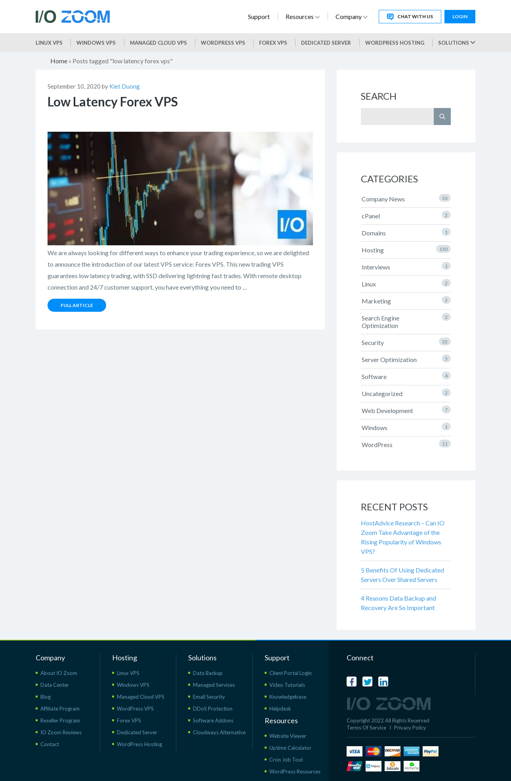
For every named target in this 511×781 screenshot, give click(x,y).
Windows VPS (96, 43)
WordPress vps (223, 43)
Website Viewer (287, 736)
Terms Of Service (366, 727)
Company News (406, 198)
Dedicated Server (326, 43)
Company (352, 16)
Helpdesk (280, 708)
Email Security (209, 697)
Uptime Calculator (290, 748)
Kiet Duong (124, 86)
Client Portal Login (290, 673)
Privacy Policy (410, 727)
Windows (406, 427)
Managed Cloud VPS (158, 43)
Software (406, 376)
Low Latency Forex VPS (113, 101)
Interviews (406, 266)
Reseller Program (60, 720)
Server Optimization (406, 358)
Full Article (77, 305)
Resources (303, 16)
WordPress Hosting (394, 43)
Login (459, 16)
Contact (49, 744)
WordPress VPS (135, 708)
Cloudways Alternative (219, 732)
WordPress (406, 444)
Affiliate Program (60, 708)
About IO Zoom (58, 673)
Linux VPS (49, 43)
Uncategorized (406, 393)
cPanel (406, 215)
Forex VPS (273, 43)
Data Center (54, 685)
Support (259, 16)
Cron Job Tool (286, 759)
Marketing (406, 300)
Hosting (406, 249)
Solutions (456, 43)
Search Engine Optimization (406, 321)
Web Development (406, 410)
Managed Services (214, 685)
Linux (406, 283)
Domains (406, 232)
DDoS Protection (213, 708)
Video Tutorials (287, 685)
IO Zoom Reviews (61, 732)
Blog (45, 697)
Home (58, 60)
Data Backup (208, 673)
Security (406, 341)
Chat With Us (410, 16)
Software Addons (213, 720)
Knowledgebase (287, 697)
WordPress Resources (294, 771)
